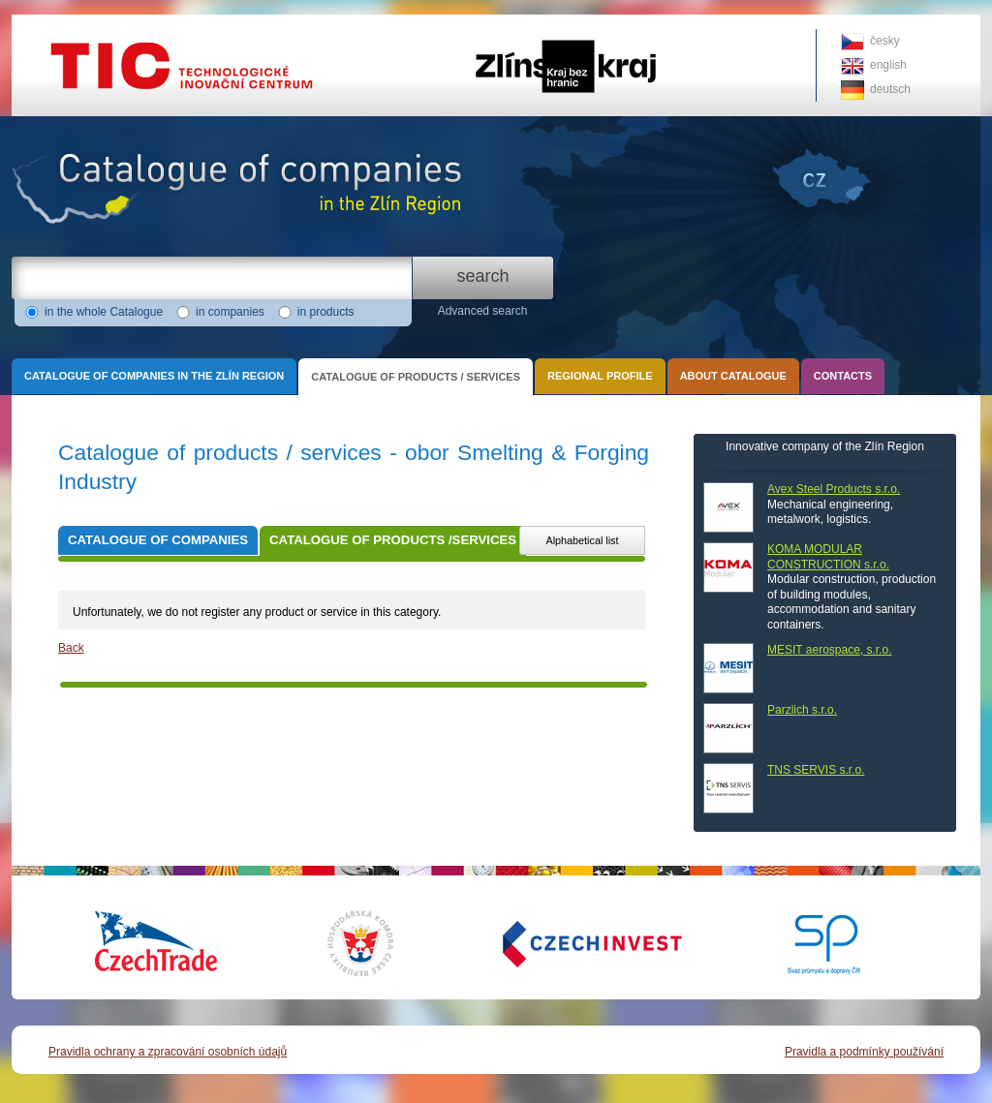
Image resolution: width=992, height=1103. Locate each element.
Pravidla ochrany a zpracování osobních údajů (167, 1051)
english (888, 65)
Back (71, 648)
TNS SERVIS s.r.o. (815, 770)
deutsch (890, 89)
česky (885, 40)
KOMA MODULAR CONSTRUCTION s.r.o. (828, 556)
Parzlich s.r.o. (802, 710)
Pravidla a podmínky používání (864, 1051)
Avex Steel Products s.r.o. (833, 489)
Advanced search (483, 311)
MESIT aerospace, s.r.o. (829, 650)
